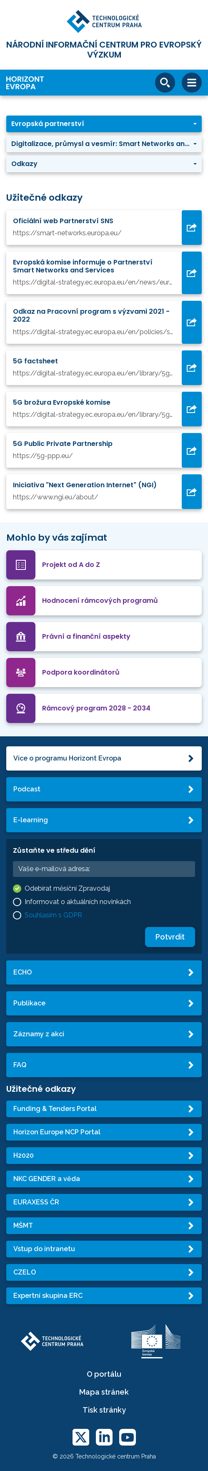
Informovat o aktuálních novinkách (78, 902)
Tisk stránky (104, 1410)
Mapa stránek (104, 1392)
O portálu (104, 1374)
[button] (104, 124)
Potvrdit (170, 936)
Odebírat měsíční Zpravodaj (67, 888)
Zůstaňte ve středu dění (54, 850)
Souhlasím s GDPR (53, 915)
